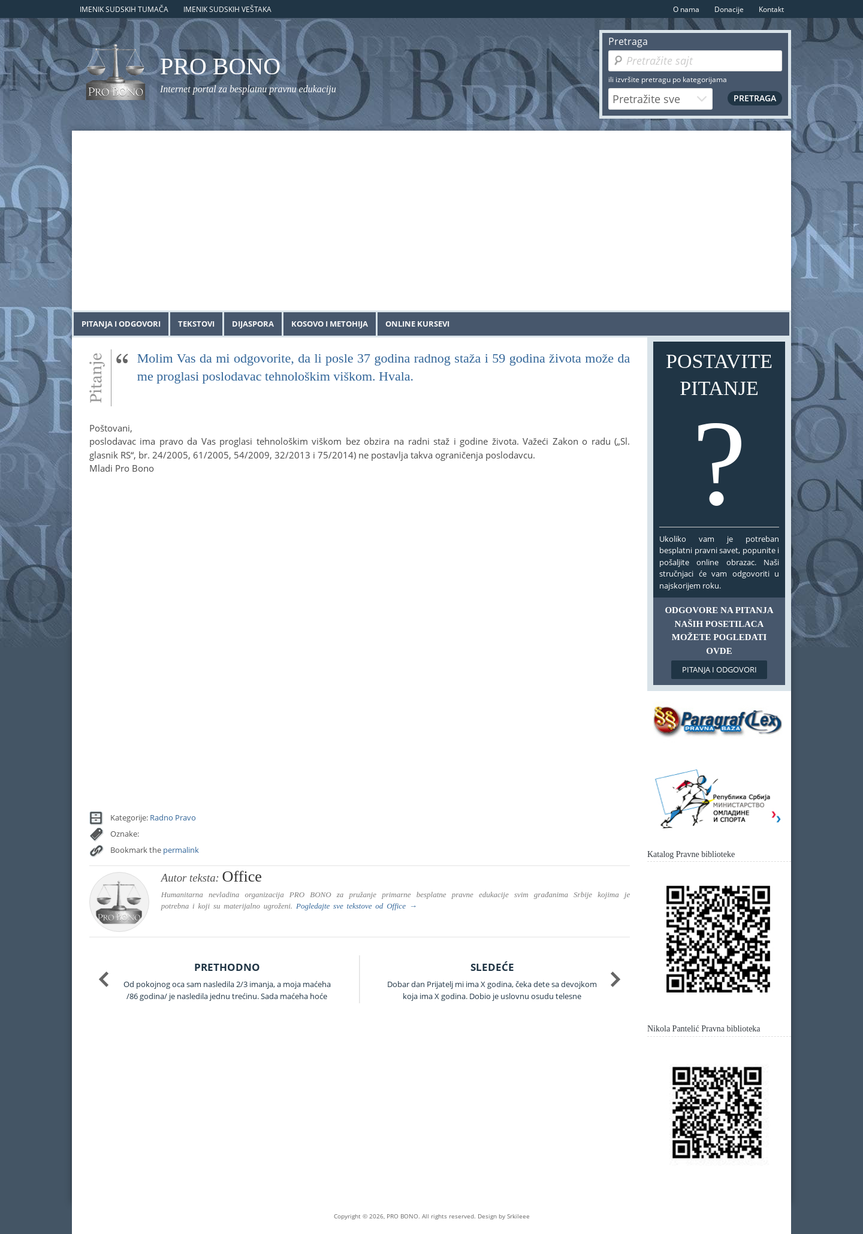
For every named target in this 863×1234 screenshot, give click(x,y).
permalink (181, 849)
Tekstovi (196, 323)
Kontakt (771, 9)
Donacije (729, 9)
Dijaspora (253, 323)
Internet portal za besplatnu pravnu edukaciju (248, 89)
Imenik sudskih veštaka (227, 9)
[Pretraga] (695, 60)
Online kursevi (417, 323)
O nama (686, 9)
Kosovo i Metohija (329, 323)
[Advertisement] (431, 220)
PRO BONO (220, 66)
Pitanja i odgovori (121, 323)
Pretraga (628, 41)
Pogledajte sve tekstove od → (356, 905)
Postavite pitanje (719, 437)
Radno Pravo (173, 817)
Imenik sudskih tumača (124, 9)
